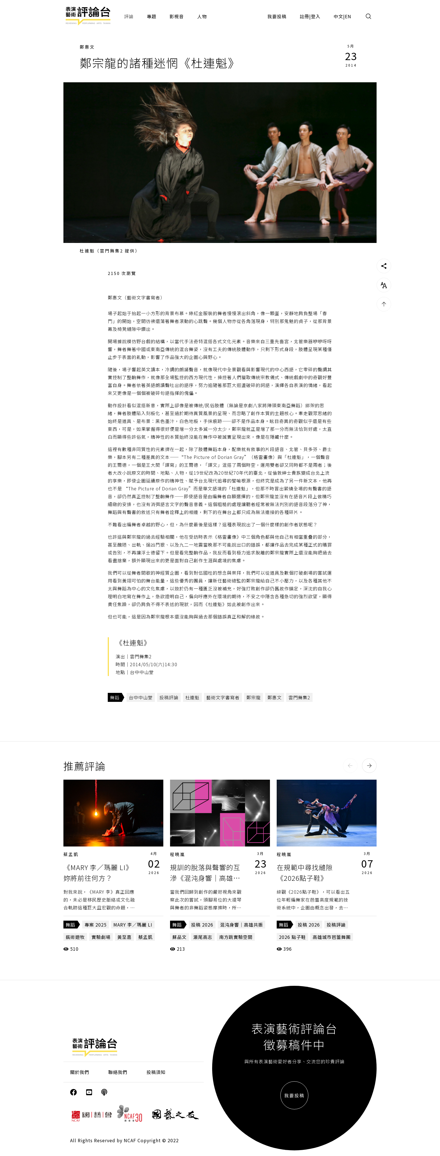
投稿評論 (168, 697)
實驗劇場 (101, 937)
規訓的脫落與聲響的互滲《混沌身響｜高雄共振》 (205, 878)
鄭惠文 (87, 47)
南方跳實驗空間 (236, 937)
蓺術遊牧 (75, 937)
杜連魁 (192, 697)
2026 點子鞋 (292, 937)
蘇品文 (179, 937)
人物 (202, 16)
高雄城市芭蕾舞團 (332, 937)
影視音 (176, 16)
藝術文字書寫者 (223, 697)
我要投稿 (277, 16)
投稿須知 (156, 1072)
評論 (129, 16)
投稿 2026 (202, 924)
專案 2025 (95, 924)
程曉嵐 (177, 854)
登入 (315, 16)
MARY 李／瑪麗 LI (132, 924)
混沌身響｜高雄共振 (241, 924)
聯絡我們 (117, 1072)
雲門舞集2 (299, 697)
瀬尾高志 (202, 937)
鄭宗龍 (253, 697)
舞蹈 (115, 697)
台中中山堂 (141, 697)
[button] (350, 765)
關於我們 (79, 1072)
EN (348, 16)
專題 (151, 16)
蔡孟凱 (71, 854)
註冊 (304, 16)
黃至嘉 (124, 937)
